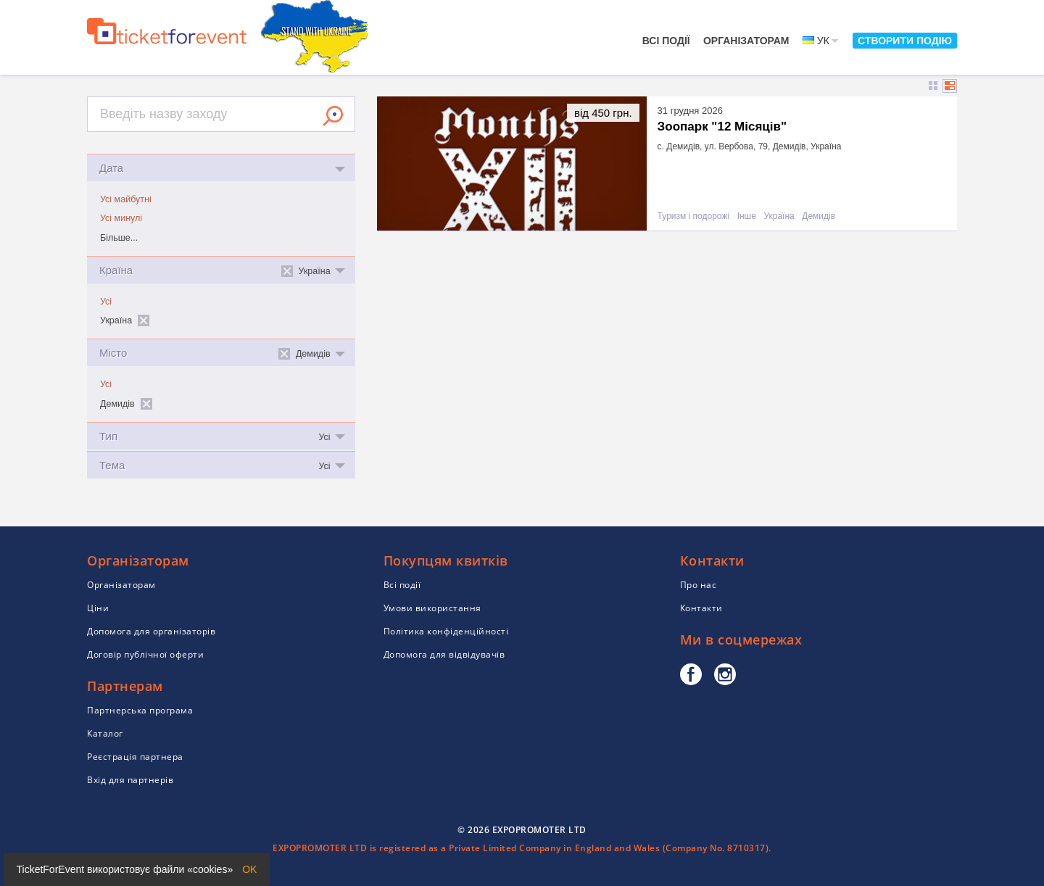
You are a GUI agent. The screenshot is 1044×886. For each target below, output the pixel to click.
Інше (746, 216)
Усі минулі (121, 218)
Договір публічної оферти (145, 654)
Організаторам (746, 40)
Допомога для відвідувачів (444, 654)
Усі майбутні (126, 199)
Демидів (818, 216)
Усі (106, 302)
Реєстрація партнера (135, 756)
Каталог (105, 733)
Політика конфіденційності (446, 631)
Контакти (701, 608)
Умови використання (432, 608)
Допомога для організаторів (151, 631)
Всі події (666, 40)
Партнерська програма (140, 710)
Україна (778, 216)
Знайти (333, 116)
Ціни (98, 608)
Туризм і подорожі (693, 216)
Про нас (698, 585)
